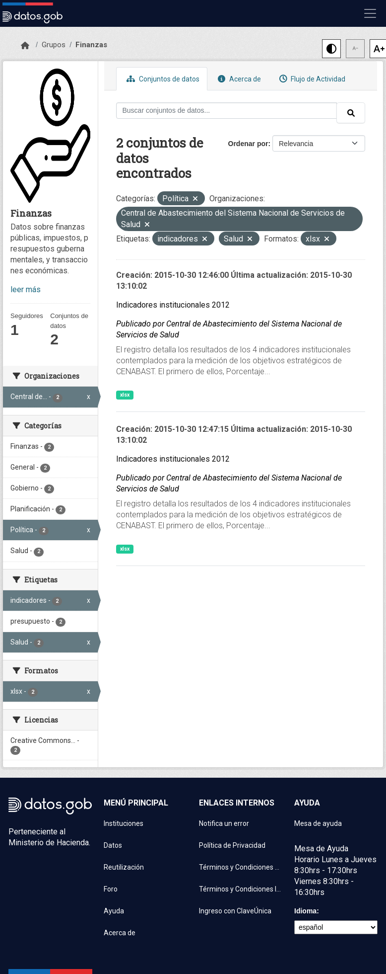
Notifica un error (224, 823)
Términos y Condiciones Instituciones (240, 889)
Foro (111, 889)
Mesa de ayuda (318, 823)
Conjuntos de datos (161, 79)
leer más (25, 289)
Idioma (305, 911)
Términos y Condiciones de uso (240, 867)
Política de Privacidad (232, 845)
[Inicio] (25, 45)
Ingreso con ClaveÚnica (235, 911)
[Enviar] (350, 112)
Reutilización (124, 867)
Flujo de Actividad (311, 79)
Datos (113, 845)
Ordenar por (248, 144)
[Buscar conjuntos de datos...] (226, 110)
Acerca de (238, 79)
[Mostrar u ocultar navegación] (370, 13)
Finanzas (91, 44)
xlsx (124, 395)
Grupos (53, 44)
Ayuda (114, 911)
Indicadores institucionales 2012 (173, 305)
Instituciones (123, 823)
